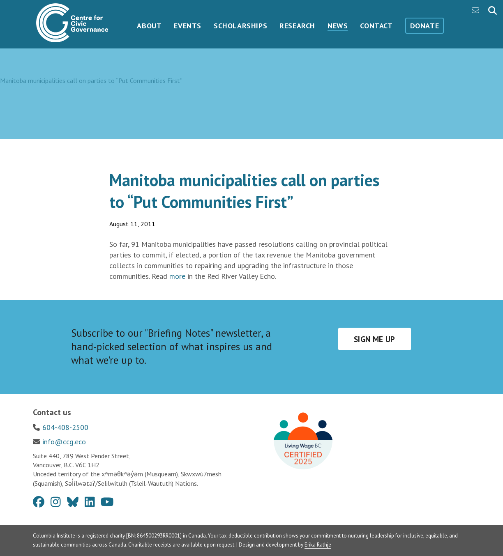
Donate (424, 25)
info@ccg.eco (64, 441)
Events (187, 25)
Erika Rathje (318, 544)
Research (297, 25)
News (338, 25)
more (178, 276)
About (149, 25)
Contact (376, 25)
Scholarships (240, 25)
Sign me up (374, 339)
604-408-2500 (65, 427)
